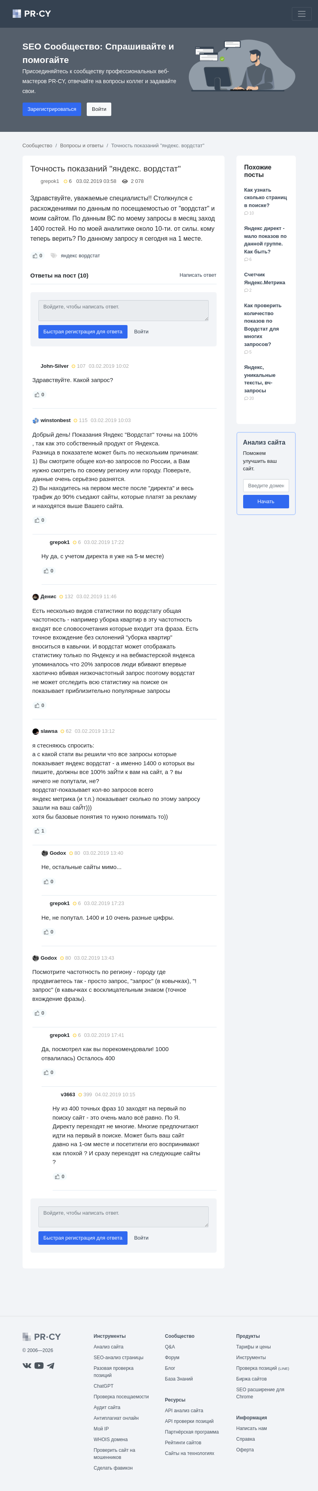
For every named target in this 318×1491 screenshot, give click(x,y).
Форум (172, 1357)
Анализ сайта (264, 442)
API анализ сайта (184, 1410)
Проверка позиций (262, 1368)
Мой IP (101, 1429)
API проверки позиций (189, 1421)
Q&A (170, 1347)
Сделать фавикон (113, 1468)
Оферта (245, 1450)
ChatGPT (104, 1386)
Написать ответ (197, 275)
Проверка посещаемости (121, 1397)
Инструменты (251, 1357)
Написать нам (251, 1428)
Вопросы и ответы (81, 145)
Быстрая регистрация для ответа (83, 332)
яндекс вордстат (80, 256)
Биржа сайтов (251, 1379)
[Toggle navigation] (302, 14)
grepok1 (50, 181)
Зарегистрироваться (52, 109)
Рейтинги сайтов (183, 1442)
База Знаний (179, 1379)
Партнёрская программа (192, 1432)
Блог (170, 1368)
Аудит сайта (107, 1407)
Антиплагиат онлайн (116, 1418)
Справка (245, 1439)
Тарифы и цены (253, 1347)
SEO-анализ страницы (119, 1357)
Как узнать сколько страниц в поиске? (265, 197)
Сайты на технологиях (189, 1453)
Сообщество (38, 145)
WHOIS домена (111, 1439)
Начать (265, 501)
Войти (99, 109)
